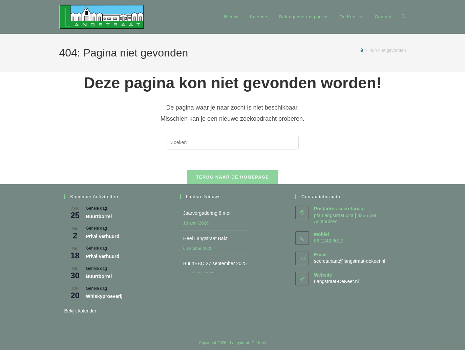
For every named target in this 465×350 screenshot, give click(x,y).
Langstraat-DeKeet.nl (336, 281)
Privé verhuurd (103, 236)
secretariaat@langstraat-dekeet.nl (349, 261)
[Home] (361, 50)
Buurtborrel (99, 216)
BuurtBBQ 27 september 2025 (215, 263)
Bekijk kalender (80, 310)
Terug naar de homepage (232, 177)
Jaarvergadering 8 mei (206, 213)
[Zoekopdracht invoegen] (233, 142)
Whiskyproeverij (104, 296)
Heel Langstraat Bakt (205, 238)
